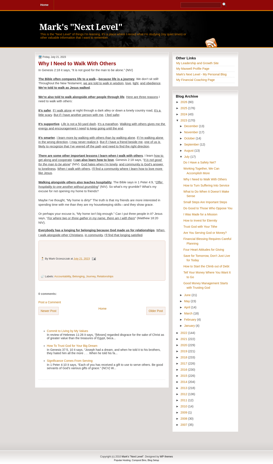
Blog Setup (153, 460)
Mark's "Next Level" (80, 27)
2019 (184, 351)
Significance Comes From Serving (70, 360)
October (190, 138)
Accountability (62, 276)
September (192, 144)
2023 (184, 120)
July (187, 156)
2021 (184, 339)
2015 (184, 375)
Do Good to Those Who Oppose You (207, 208)
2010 (184, 406)
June (188, 295)
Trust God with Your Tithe (200, 226)
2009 (184, 412)
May (187, 301)
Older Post (156, 311)
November (191, 132)
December (191, 126)
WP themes (166, 456)
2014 (184, 382)
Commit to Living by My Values (67, 331)
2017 (184, 363)
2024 (184, 114)
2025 (184, 108)
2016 (184, 369)
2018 (184, 357)
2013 (184, 388)
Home (103, 308)
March (188, 313)
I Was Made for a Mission (200, 214)
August (189, 150)
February (190, 319)
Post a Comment (49, 302)
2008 (184, 418)
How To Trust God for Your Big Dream (72, 345)
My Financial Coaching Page (195, 80)
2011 (184, 400)
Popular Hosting (122, 460)
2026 (184, 102)
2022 (184, 333)
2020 (184, 345)
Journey (91, 276)
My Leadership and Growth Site (197, 63)
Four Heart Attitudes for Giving (203, 249)
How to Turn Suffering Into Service (206, 185)
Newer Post (48, 311)
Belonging (78, 276)
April (187, 307)
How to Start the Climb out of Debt (206, 266)
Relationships (105, 276)
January (190, 325)
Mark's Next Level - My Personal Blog (201, 74)
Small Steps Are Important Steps (205, 202)
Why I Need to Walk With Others (77, 63)
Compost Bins (139, 460)
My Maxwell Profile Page (193, 68)
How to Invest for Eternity (200, 220)
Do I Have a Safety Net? (199, 162)
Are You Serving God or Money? (205, 232)
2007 (184, 424)
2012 (184, 394)
